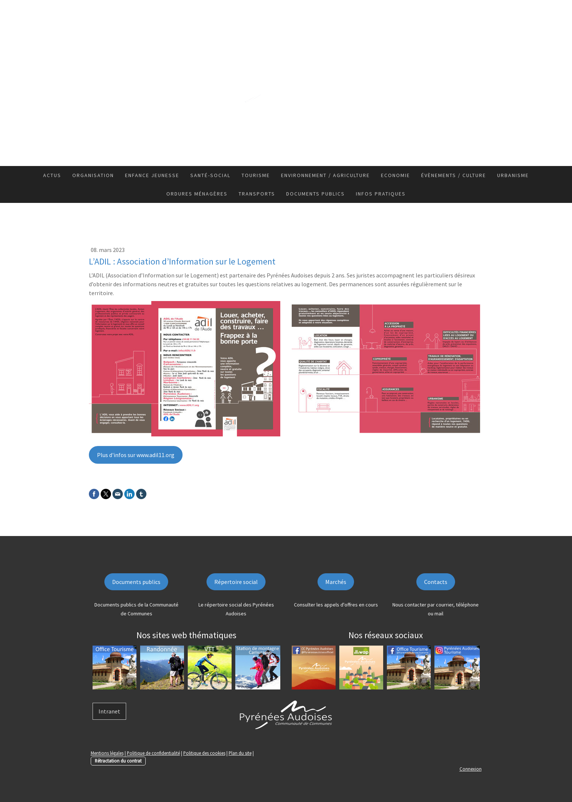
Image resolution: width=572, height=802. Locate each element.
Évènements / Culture (453, 175)
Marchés (335, 581)
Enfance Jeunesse (152, 175)
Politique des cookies (204, 753)
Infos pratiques (381, 193)
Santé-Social (210, 175)
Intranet (109, 711)
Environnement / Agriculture (325, 175)
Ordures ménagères (197, 193)
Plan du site (240, 753)
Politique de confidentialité (153, 753)
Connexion (471, 769)
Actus (52, 175)
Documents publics (315, 193)
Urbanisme (513, 175)
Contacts (435, 581)
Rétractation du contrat (118, 761)
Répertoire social (236, 581)
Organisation (93, 175)
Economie (395, 175)
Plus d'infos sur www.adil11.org (135, 455)
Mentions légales (107, 753)
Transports (257, 193)
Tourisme (256, 175)
